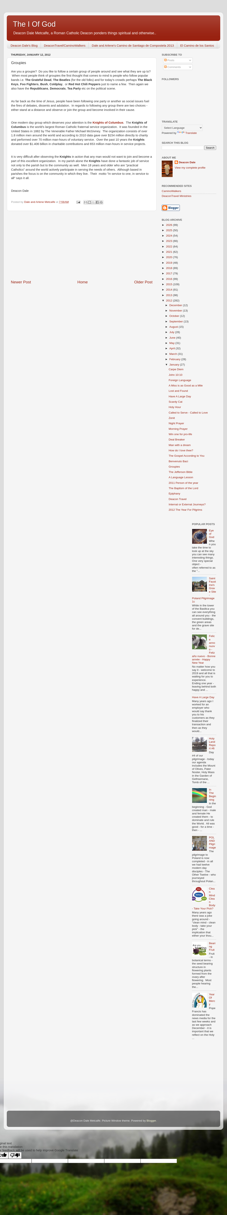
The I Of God (34, 24)
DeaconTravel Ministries (176, 196)
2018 (169, 268)
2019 (169, 262)
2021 (169, 251)
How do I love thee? (181, 450)
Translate (187, 132)
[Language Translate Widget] (182, 128)
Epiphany (174, 493)
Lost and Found (178, 390)
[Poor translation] (15, 1155)
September (176, 321)
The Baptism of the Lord (183, 488)
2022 (169, 246)
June (172, 337)
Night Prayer (176, 423)
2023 (169, 241)
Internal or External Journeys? (187, 504)
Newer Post (21, 282)
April (172, 348)
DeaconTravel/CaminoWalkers (64, 45)
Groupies (174, 466)
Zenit (172, 418)
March (173, 353)
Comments (172, 67)
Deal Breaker (177, 439)
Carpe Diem (176, 369)
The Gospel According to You (186, 455)
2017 (169, 273)
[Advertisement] (82, 245)
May (172, 343)
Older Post (143, 282)
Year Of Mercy (212, 999)
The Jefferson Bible (181, 472)
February (175, 359)
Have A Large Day (180, 396)
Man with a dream (180, 445)
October (174, 315)
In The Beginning (212, 794)
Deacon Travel (178, 499)
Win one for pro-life (180, 434)
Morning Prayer (178, 428)
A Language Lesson (181, 477)
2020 (169, 257)
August (174, 326)
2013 (169, 295)
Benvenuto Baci (178, 461)
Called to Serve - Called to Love (188, 412)
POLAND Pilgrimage (212, 842)
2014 (169, 289)
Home (82, 282)
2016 (169, 278)
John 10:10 (175, 374)
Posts (169, 60)
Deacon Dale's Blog (24, 45)
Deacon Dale (187, 162)
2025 (169, 230)
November (176, 310)
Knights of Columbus (108, 122)
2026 (169, 224)
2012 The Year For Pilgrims (185, 509)
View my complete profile (190, 167)
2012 (169, 300)
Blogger (151, 1120)
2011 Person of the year (183, 482)
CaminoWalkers (171, 191)
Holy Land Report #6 (212, 743)
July (172, 332)
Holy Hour (175, 407)
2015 (169, 284)
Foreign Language (180, 380)
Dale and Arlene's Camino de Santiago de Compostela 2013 (133, 45)
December (176, 305)
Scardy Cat (175, 401)
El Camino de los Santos (197, 45)
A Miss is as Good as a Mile (186, 385)
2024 (169, 235)
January (174, 364)
